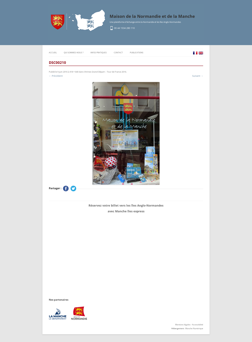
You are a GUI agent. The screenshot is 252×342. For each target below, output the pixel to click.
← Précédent (56, 75)
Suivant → (197, 75)
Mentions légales (182, 324)
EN (201, 53)
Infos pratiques (98, 52)
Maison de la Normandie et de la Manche (152, 16)
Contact (118, 52)
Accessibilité (197, 324)
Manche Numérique (194, 328)
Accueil (53, 52)
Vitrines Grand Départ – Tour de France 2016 (105, 71)
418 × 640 (74, 71)
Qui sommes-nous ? (73, 52)
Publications (136, 52)
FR (195, 53)
